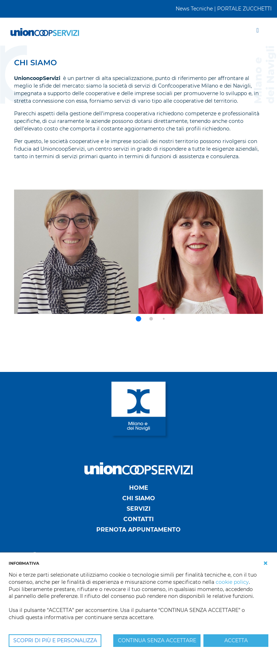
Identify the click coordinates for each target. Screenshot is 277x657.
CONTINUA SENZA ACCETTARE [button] (157, 640)
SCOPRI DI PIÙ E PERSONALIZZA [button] (55, 640)
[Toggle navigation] (258, 31)
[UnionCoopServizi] (44, 31)
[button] (138, 318)
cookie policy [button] (232, 582)
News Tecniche (194, 8)
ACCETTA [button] (236, 640)
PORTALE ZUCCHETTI (244, 8)
